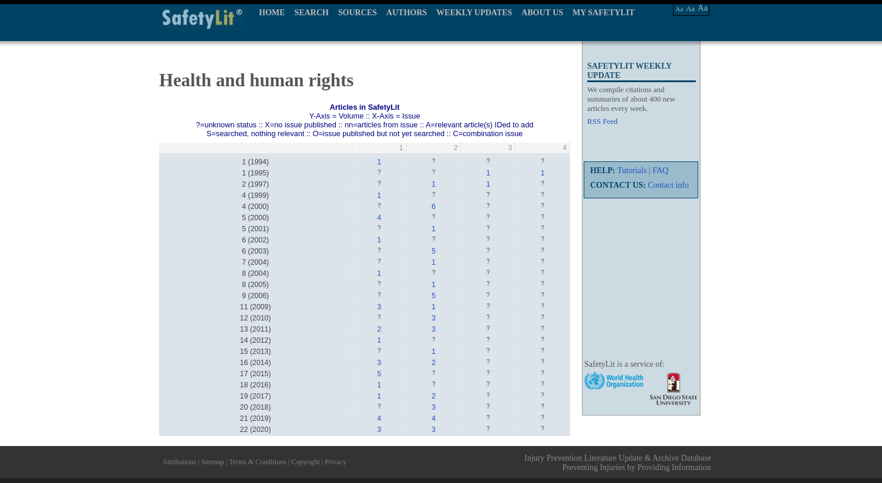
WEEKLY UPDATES (474, 12)
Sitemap (212, 462)
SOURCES (357, 12)
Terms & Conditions (258, 462)
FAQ (660, 170)
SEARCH (311, 12)
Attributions (179, 462)
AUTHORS (406, 12)
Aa (680, 8)
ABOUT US (542, 12)
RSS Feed (602, 121)
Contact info (668, 185)
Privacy (335, 462)
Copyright (305, 462)
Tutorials (632, 170)
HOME (272, 12)
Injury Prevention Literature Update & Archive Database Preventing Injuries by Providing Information (617, 463)
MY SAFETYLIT (604, 12)
